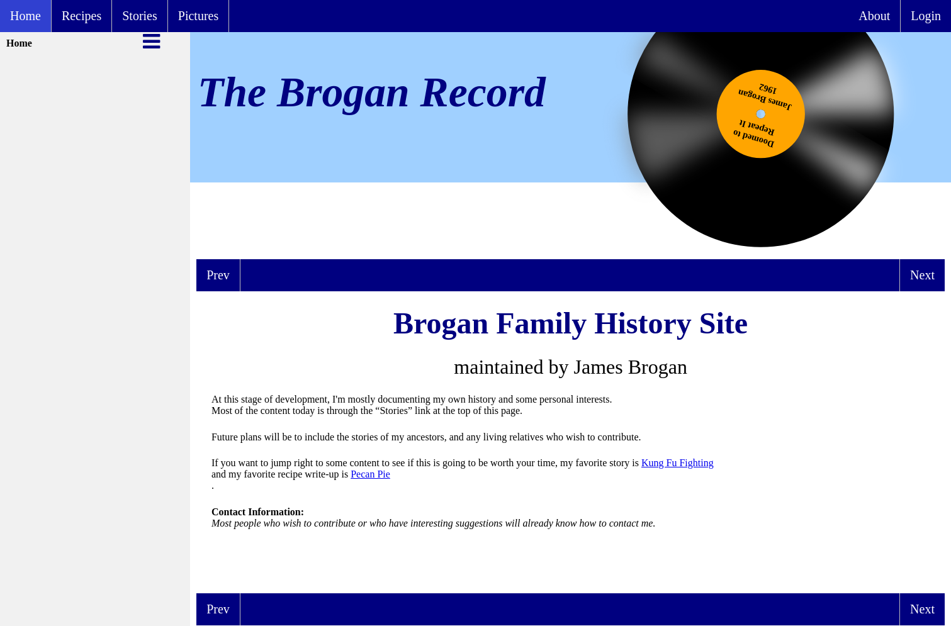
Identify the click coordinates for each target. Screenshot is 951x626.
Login (926, 16)
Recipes (81, 16)
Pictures (198, 16)
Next (922, 275)
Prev (218, 275)
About (874, 16)
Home (25, 16)
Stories (139, 16)
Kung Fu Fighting (677, 462)
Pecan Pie (370, 474)
